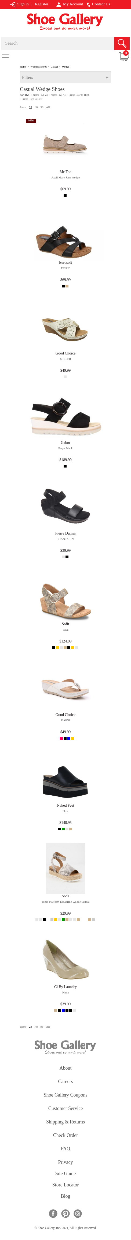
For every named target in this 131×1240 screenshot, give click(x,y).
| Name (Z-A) (57, 94)
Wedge (66, 66)
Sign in (19, 4)
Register (41, 4)
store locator (65, 1185)
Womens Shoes (38, 66)
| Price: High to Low (31, 98)
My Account (69, 4)
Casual (54, 66)
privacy (65, 1162)
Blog (65, 1196)
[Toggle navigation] (5, 54)
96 (41, 107)
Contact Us (98, 4)
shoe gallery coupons (66, 1095)
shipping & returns (65, 1122)
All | (48, 107)
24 (30, 107)
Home (23, 66)
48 (36, 107)
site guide (65, 1174)
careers (65, 1082)
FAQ (65, 1149)
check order (65, 1135)
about (66, 1068)
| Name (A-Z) (39, 94)
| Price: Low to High (78, 94)
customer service (65, 1108)
